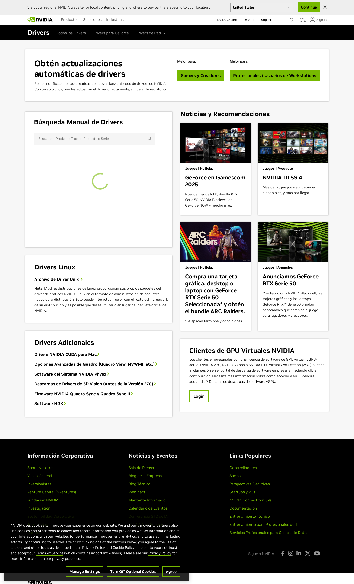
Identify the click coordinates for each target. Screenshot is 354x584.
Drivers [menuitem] (249, 20)
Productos (69, 19)
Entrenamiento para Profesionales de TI (263, 524)
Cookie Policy (124, 555)
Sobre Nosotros (40, 467)
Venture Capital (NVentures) (51, 492)
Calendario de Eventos (148, 508)
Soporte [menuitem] (267, 20)
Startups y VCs (242, 492)
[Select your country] (261, 7)
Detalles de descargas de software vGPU (242, 381)
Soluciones (92, 19)
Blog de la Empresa (145, 475)
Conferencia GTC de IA (148, 516)
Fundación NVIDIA (42, 500)
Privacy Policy (93, 555)
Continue (309, 7)
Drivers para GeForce (111, 33)
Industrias (115, 19)
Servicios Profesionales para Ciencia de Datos (268, 532)
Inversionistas (39, 484)
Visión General (39, 475)
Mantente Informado (147, 500)
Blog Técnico (139, 484)
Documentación (243, 508)
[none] (292, 18)
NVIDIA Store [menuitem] (227, 20)
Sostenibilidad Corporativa (50, 516)
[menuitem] (70, 19)
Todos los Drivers (71, 33)
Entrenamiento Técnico (249, 516)
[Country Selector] (302, 21)
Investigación (39, 508)
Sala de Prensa (141, 467)
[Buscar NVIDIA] (292, 18)
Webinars (137, 492)
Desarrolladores (243, 467)
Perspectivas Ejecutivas (249, 484)
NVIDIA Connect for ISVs (250, 500)
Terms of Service (49, 560)
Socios (235, 475)
